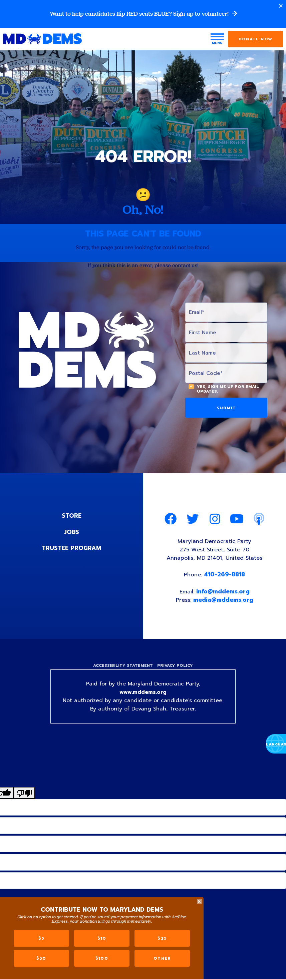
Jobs (71, 532)
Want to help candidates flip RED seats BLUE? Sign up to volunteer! (143, 14)
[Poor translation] (24, 796)
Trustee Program (71, 548)
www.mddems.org (143, 695)
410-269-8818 (224, 576)
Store (71, 516)
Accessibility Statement (122, 668)
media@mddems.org (224, 601)
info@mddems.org (223, 593)
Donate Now (255, 39)
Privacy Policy (176, 668)
